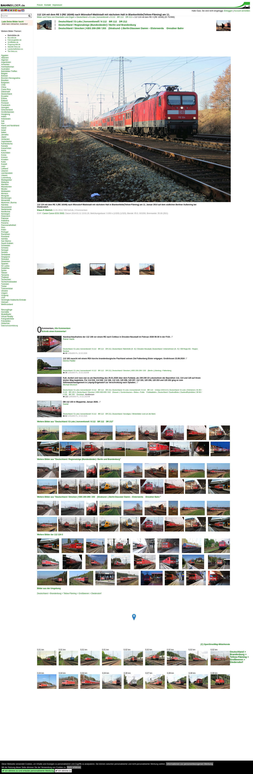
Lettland (4, 168)
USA (3, 297)
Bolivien (4, 76)
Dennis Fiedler (69, 361)
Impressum (57, 5)
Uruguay (4, 295)
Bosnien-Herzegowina (10, 78)
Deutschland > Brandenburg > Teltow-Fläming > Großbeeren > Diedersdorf (69, 593)
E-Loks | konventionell (98, 17)
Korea (3, 155)
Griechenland (7, 110)
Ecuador (4, 96)
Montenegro (6, 198)
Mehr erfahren (74, 767)
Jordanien (5, 139)
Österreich (5, 216)
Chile (3, 85)
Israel (3, 130)
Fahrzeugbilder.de (14, 40)
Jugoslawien (6, 141)
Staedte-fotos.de (14, 47)
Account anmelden (242, 11)
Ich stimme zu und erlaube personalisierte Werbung (28, 770)
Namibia (4, 205)
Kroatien (4, 159)
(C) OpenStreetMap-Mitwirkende (215, 644)
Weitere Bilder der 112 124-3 (50, 534)
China (3, 87)
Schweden (5, 245)
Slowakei (5, 259)
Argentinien (6, 62)
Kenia (3, 150)
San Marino (6, 241)
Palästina (5, 221)
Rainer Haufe (68, 339)
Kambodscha (6, 144)
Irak (2, 121)
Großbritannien (7, 112)
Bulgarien (5, 82)
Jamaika (4, 135)
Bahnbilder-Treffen (9, 71)
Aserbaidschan (7, 67)
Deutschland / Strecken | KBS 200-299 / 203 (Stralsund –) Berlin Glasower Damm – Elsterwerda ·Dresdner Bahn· (121, 28)
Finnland (5, 103)
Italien (3, 132)
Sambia (4, 239)
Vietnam (4, 302)
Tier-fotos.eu (12, 51)
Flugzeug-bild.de (14, 44)
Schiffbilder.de (13, 42)
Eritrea (4, 98)
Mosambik (5, 200)
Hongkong (5, 114)
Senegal (4, 250)
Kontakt (47, 5)
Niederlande (6, 209)
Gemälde (5, 312)
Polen (3, 230)
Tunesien (5, 284)
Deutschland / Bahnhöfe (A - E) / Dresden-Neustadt (131, 349)
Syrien (4, 270)
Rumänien (5, 234)
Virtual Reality (7, 316)
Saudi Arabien (7, 243)
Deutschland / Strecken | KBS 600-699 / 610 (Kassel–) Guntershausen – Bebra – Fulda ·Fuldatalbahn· (117, 392)
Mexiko (4, 189)
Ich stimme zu (63, 770)
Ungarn (4, 293)
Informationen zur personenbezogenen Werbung (190, 764)
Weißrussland (7, 304)
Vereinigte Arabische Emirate (13, 300)
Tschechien (6, 279)
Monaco (4, 193)
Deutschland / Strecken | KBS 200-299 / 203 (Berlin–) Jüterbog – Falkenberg (141, 370)
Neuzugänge (6, 310)
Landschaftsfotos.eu (15, 49)
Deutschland (81, 17)
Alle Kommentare (62, 328)
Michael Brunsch (70, 385)
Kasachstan (6, 148)
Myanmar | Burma (8, 202)
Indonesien (6, 119)
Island (3, 128)
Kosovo (4, 157)
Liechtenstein (7, 173)
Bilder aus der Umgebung (49, 588)
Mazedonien (6, 187)
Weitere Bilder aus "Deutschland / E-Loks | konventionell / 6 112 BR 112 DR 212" (75, 421)
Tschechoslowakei (9, 282)
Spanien (4, 264)
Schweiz (4, 248)
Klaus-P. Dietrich (44, 210)
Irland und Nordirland (10, 125)
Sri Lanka (5, 266)
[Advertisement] (119, 42)
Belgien (4, 73)
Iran (3, 123)
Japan (3, 137)
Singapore (5, 257)
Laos (3, 166)
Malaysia (5, 182)
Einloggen (228, 11)
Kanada (4, 146)
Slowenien (5, 261)
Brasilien (5, 80)
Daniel (65, 404)
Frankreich (5, 105)
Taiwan (4, 273)
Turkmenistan (7, 288)
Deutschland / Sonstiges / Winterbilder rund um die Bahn (134, 414)
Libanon (4, 171)
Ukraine (4, 291)
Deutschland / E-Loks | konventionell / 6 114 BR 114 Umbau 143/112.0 (140, 390)
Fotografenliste (7, 319)
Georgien (5, 107)
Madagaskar (6, 180)
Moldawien (5, 191)
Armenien (5, 64)
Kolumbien (5, 153)
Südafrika (5, 268)
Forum (40, 5)
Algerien (4, 60)
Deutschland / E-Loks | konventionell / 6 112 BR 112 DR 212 (93, 21)
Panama (4, 223)
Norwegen (5, 214)
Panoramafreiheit (8, 225)
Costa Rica (6, 89)
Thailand (5, 277)
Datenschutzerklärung (9, 326)
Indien (3, 116)
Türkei (3, 286)
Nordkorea (5, 211)
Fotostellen (6, 321)
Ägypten (4, 55)
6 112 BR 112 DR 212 (121, 17)
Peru (3, 227)
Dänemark (5, 92)
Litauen (4, 175)
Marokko (5, 184)
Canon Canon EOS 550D (53, 213)
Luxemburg (6, 178)
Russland (5, 236)
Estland (4, 101)
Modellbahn (6, 314)
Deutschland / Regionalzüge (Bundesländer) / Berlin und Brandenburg (97, 25)
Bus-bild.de (12, 38)
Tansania (5, 275)
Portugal (4, 232)
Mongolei (5, 196)
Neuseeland (6, 207)
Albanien (5, 58)
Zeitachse (5, 323)
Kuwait (4, 164)
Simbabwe (5, 254)
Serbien (4, 252)
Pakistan (5, 218)
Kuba (3, 162)
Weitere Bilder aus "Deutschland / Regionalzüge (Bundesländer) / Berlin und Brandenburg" (79, 459)
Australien (5, 69)
